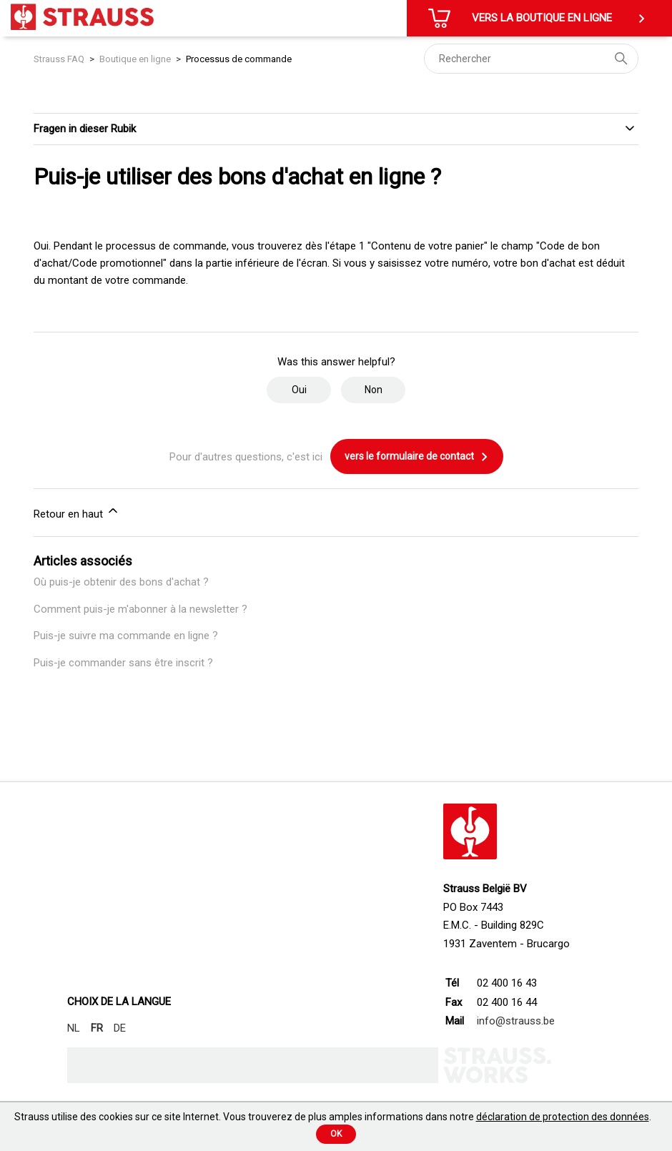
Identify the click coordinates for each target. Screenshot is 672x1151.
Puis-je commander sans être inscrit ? (123, 662)
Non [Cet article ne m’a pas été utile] (373, 389)
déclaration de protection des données (562, 1116)
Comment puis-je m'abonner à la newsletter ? (140, 609)
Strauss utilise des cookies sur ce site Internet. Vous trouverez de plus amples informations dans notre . (332, 1116)
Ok (336, 1134)
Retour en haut (77, 511)
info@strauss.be (516, 1020)
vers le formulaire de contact (417, 456)
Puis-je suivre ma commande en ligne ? (126, 635)
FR (97, 1028)
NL (73, 1028)
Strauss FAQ (60, 59)
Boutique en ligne (135, 59)
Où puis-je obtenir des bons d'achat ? (121, 582)
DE (120, 1028)
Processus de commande (239, 59)
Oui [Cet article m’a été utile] (299, 389)
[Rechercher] (531, 58)
